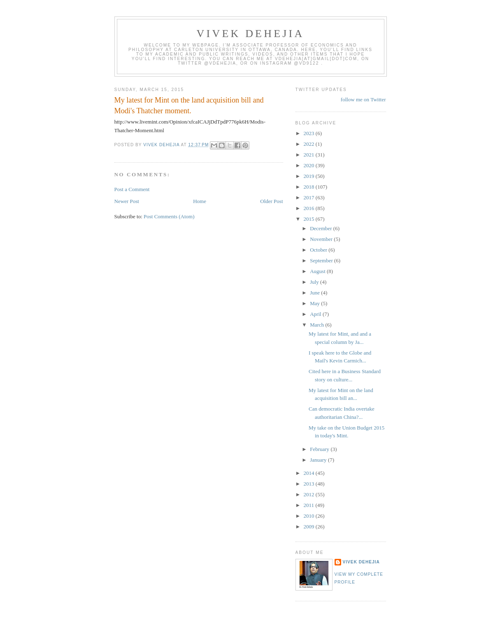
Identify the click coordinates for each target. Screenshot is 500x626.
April (316, 314)
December (321, 228)
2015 (310, 219)
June (315, 293)
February (320, 449)
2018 (310, 187)
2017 (310, 197)
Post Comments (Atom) (169, 216)
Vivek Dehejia (361, 562)
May (315, 303)
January (319, 460)
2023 (310, 133)
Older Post (271, 201)
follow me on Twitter (363, 99)
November (322, 239)
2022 (310, 144)
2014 (310, 473)
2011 (310, 505)
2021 (310, 155)
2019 (310, 176)
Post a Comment (132, 189)
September (322, 260)
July (315, 282)
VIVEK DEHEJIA (251, 34)
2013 (310, 484)
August (318, 271)
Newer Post (126, 201)
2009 (310, 526)
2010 (310, 516)
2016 (310, 208)
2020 (310, 165)
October (319, 250)
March (317, 325)
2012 (310, 494)
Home (199, 201)
